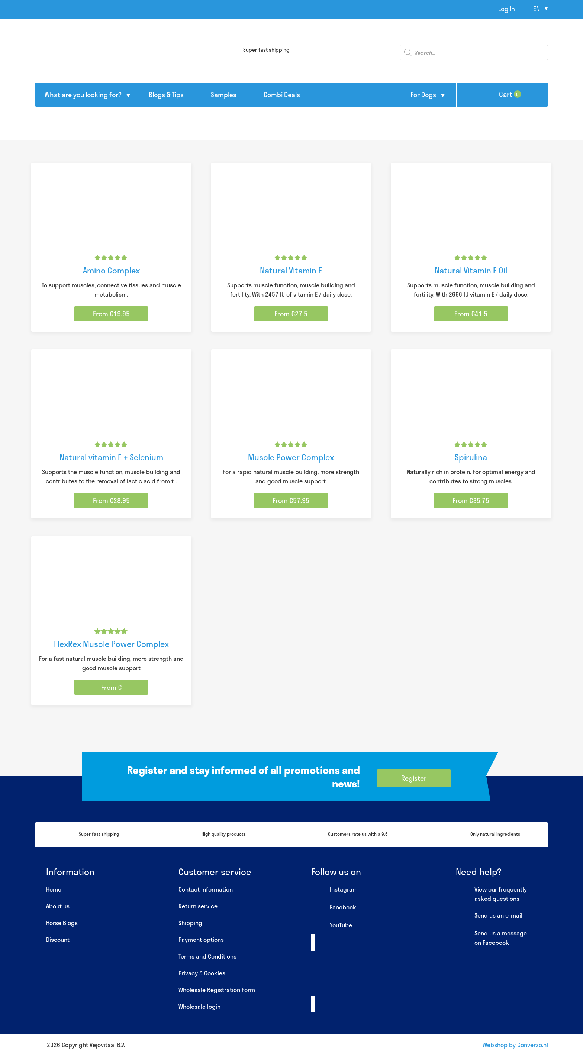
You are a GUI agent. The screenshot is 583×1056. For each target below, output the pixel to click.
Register (413, 778)
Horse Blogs (62, 922)
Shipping (190, 922)
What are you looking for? (83, 94)
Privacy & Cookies (201, 972)
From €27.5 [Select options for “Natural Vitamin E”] (290, 313)
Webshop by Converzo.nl (515, 1044)
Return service (198, 906)
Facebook (333, 907)
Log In (506, 8)
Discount (58, 939)
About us (58, 906)
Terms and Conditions (207, 956)
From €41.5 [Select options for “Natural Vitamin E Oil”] (470, 313)
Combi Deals (282, 94)
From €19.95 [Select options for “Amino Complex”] (111, 313)
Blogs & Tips (166, 94)
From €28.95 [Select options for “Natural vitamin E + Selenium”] (111, 500)
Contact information (205, 889)
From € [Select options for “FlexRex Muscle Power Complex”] (111, 687)
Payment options (201, 939)
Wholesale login (199, 1006)
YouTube (331, 925)
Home (53, 889)
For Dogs (423, 94)
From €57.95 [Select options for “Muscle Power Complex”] (291, 500)
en (536, 8)
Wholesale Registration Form (216, 989)
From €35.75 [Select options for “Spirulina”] (470, 500)
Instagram (334, 889)
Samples (223, 94)
